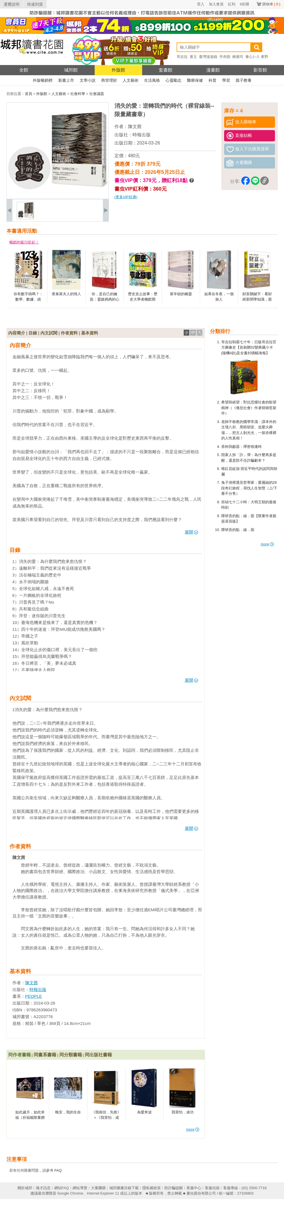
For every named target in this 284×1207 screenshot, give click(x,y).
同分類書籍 (70, 1054)
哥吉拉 (182, 57)
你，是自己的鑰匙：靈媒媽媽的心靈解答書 (104, 299)
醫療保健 (195, 80)
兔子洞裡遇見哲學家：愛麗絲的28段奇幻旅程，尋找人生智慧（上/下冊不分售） (249, 488)
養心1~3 (252, 57)
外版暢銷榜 (43, 80)
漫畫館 (213, 70)
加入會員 (216, 4)
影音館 (260, 70)
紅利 (231, 4)
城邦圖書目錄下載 (124, 1188)
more (267, 544)
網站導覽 (80, 1188)
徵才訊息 (43, 1188)
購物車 (271, 4)
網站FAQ (61, 1188)
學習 (226, 80)
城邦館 (71, 70)
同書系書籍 (45, 1054)
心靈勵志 (173, 80)
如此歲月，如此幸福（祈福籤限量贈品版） (30, 1117)
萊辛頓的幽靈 (181, 294)
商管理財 (109, 80)
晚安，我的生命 (68, 1112)
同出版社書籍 (98, 1054)
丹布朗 (224, 57)
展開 (191, 532)
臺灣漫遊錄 (208, 57)
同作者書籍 (19, 1054)
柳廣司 (237, 57)
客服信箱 (212, 1188)
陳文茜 (135, 126)
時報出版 (142, 134)
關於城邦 (25, 1188)
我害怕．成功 (183, 1112)
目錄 (33, 333)
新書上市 (66, 80)
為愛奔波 (144, 1112)
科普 (212, 80)
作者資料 (69, 333)
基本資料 (89, 333)
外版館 (118, 70)
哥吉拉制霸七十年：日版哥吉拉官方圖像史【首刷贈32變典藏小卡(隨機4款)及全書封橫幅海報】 (248, 347)
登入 (200, 4)
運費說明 (11, 4)
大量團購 (98, 1188)
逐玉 (193, 57)
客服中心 (194, 1188)
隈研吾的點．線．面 (237, 530)
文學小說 (88, 80)
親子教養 (244, 80)
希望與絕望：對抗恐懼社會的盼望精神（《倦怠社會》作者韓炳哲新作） (248, 407)
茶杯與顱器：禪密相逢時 (241, 446)
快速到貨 (35, 4)
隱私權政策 (151, 1188)
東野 (264, 57)
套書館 (165, 70)
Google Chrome (70, 1193)
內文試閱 (48, 333)
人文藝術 (130, 80)
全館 (23, 70)
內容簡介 (16, 333)
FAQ (58, 1170)
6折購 (244, 4)
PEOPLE (33, 996)
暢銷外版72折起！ (24, 242)
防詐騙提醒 (173, 1188)
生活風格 (152, 80)
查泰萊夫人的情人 (66, 294)
